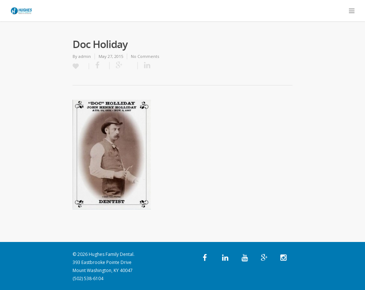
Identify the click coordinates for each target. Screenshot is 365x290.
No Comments (145, 56)
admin (84, 56)
